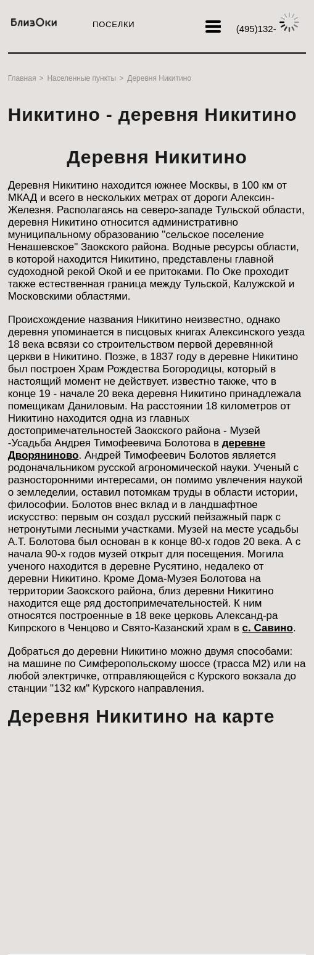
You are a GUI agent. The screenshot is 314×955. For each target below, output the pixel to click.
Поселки (113, 24)
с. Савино (267, 628)
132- (267, 28)
